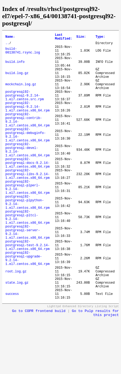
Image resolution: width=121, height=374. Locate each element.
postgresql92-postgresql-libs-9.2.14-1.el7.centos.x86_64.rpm (27, 204)
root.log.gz (15, 322)
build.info (15, 68)
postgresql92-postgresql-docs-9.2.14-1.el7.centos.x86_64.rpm (27, 191)
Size (81, 37)
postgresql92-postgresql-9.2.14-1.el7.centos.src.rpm (24, 109)
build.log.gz (16, 81)
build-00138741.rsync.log (22, 54)
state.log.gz (16, 336)
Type (100, 37)
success (12, 350)
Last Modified (63, 37)
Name (10, 37)
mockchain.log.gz (20, 95)
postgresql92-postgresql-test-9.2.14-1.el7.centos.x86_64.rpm (27, 291)
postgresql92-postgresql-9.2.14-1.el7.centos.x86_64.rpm (27, 122)
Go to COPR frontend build (38, 368)
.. (7, 45)
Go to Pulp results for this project (95, 370)
